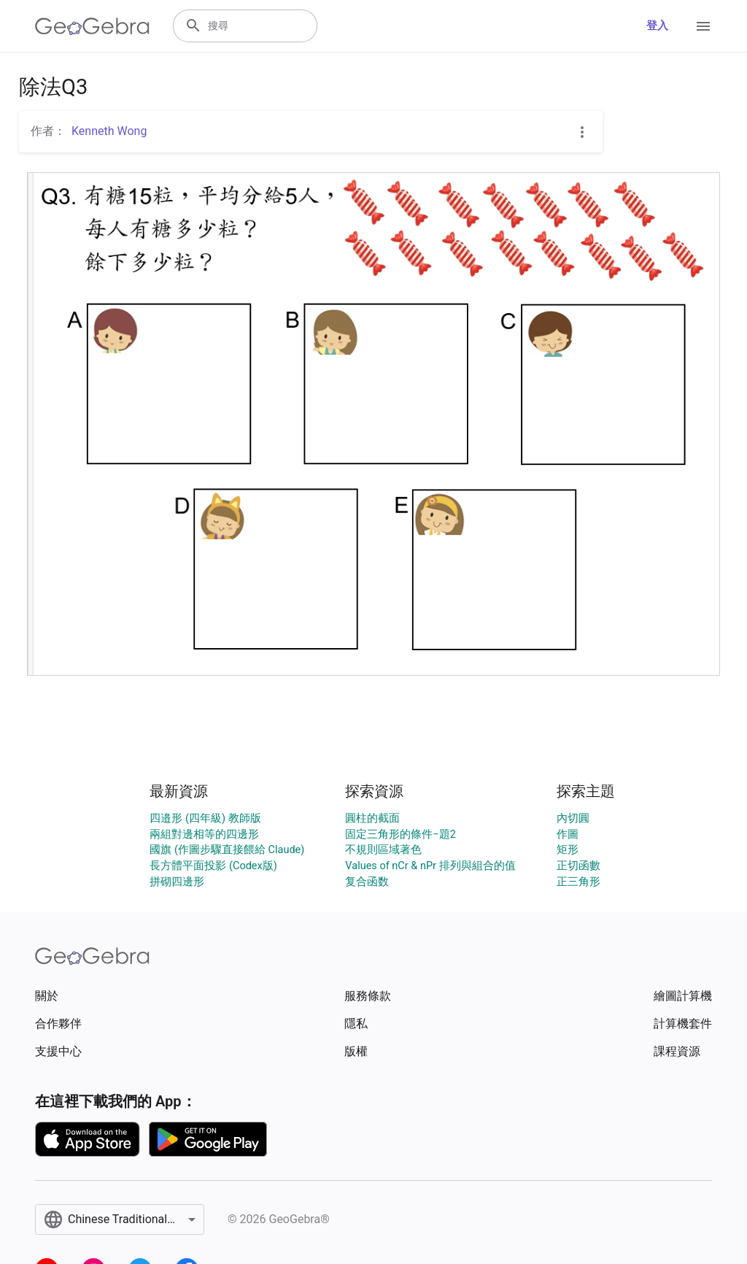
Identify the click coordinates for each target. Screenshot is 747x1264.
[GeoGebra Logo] (92, 26)
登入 (657, 26)
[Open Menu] (703, 26)
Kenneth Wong (109, 131)
